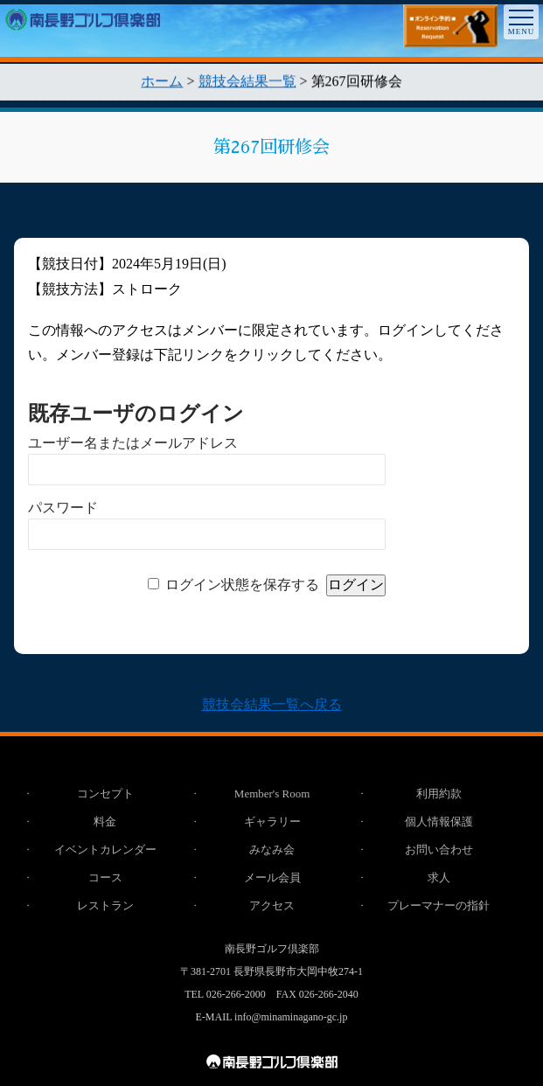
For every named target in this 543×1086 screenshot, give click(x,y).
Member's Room (272, 793)
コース (105, 877)
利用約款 (439, 793)
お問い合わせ (439, 849)
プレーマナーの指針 (438, 905)
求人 (439, 877)
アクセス (272, 905)
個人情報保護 (439, 821)
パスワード (63, 507)
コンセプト (105, 793)
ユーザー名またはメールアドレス (133, 442)
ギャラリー (272, 821)
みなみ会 (272, 849)
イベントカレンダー (105, 849)
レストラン (105, 905)
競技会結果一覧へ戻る (272, 704)
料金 (105, 821)
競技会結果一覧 (247, 83)
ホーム (162, 83)
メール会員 (272, 877)
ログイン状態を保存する (242, 584)
